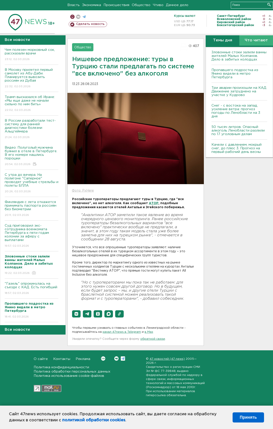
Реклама (83, 359)
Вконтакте (103, 358)
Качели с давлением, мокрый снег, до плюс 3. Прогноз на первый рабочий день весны (236, 148)
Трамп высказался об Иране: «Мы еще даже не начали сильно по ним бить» (31, 104)
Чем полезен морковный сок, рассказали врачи (31, 54)
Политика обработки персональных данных (72, 371)
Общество (141, 5)
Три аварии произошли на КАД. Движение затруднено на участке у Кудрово (239, 91)
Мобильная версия (72, 17)
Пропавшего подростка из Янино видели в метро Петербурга (234, 74)
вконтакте (78, 17)
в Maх (149, 332)
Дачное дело (177, 5)
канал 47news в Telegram (122, 332)
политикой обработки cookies (93, 420)
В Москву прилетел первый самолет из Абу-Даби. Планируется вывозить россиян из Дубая (31, 78)
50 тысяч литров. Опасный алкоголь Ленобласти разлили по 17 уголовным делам (238, 130)
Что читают (256, 40)
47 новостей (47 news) (167, 359)
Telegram (123, 358)
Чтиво (158, 5)
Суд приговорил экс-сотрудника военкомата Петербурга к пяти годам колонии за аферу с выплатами (31, 236)
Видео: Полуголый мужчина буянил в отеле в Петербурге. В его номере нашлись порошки (31, 156)
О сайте (41, 359)
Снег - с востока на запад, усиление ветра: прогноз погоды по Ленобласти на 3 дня (235, 111)
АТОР (154, 203)
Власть (73, 5)
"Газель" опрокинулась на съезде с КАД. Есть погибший (31, 288)
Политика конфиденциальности (61, 367)
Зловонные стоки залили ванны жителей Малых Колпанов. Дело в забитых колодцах (238, 56)
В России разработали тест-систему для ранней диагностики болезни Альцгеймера (31, 129)
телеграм (84, 17)
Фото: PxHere (83, 190)
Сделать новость (90, 24)
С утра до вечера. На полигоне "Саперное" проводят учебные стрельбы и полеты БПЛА (31, 183)
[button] (76, 313)
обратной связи (152, 339)
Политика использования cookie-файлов (69, 375)
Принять (248, 417)
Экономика (91, 5)
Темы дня (222, 40)
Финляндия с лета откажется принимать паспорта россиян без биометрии (31, 209)
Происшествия (116, 5)
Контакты (61, 359)
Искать (269, 4)
